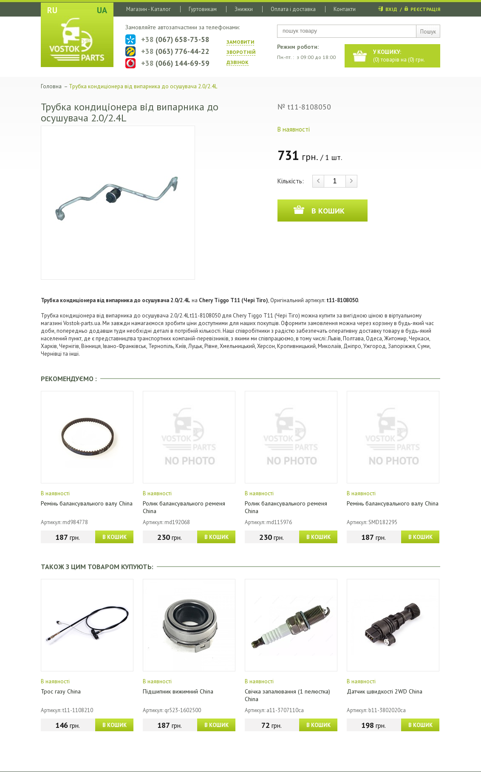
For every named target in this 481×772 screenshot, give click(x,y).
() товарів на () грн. (399, 55)
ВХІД (391, 9)
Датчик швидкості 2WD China (384, 691)
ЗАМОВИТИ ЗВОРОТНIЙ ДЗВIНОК (240, 52)
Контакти (345, 9)
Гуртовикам (203, 9)
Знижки (244, 9)
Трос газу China (61, 691)
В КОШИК (114, 537)
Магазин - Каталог (148, 9)
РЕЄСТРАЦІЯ (425, 9)
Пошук (428, 31)
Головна (51, 86)
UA (102, 10)
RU (52, 10)
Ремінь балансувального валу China (87, 503)
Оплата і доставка (293, 9)
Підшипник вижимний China (178, 691)
